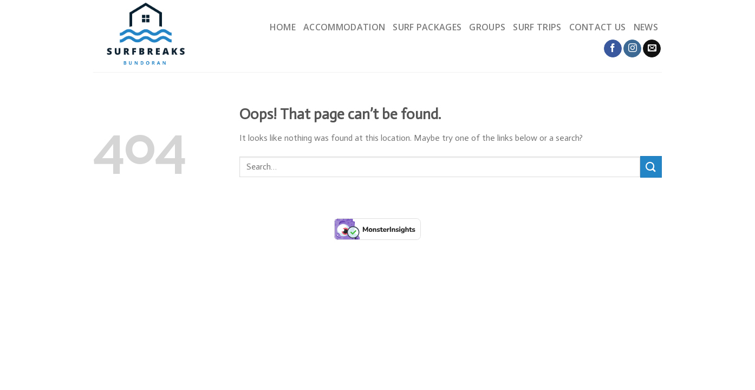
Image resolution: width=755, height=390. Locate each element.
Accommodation (344, 27)
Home (283, 27)
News (646, 27)
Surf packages (427, 27)
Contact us (597, 27)
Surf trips (537, 27)
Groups (487, 27)
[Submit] (651, 166)
